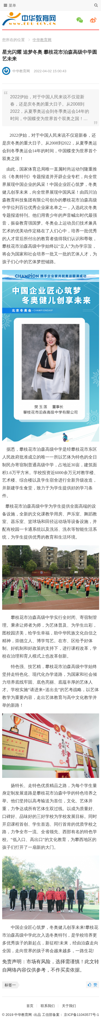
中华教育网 (42, 40)
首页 (29, 1006)
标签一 (10, 985)
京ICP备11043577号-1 (81, 1015)
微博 (94, 20)
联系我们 (48, 1006)
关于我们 (69, 1006)
